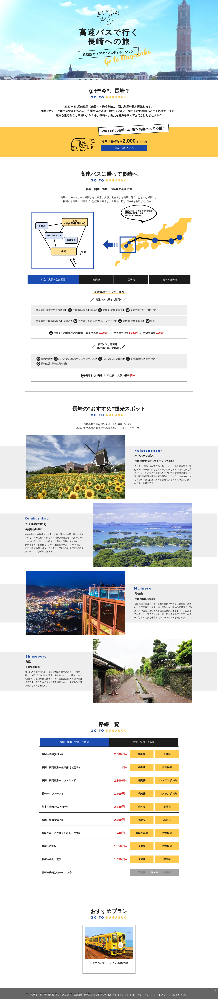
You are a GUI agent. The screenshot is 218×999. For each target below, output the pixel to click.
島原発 (167, 820)
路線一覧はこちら (124, 148)
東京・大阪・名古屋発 (53, 279)
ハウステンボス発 (167, 780)
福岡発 (96, 279)
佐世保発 (167, 767)
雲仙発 (167, 859)
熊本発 (141, 806)
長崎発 (131, 279)
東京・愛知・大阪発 (144, 742)
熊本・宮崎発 (169, 279)
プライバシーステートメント (152, 995)
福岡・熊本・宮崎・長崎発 (74, 742)
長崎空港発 (142, 833)
